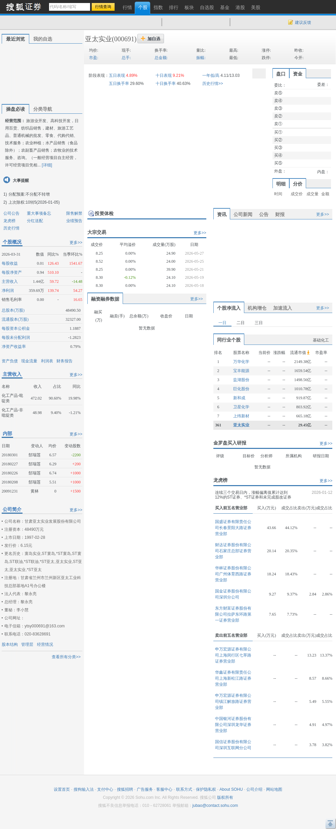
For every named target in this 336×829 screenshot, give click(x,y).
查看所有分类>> (66, 657)
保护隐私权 (206, 789)
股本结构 (10, 644)
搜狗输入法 (84, 789)
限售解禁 (74, 213)
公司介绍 (254, 789)
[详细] (47, 165)
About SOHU (231, 789)
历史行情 (11, 228)
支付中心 (105, 789)
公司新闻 (243, 214)
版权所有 (225, 797)
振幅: (200, 57)
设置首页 (62, 789)
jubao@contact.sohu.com (215, 805)
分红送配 (35, 220)
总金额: (161, 57)
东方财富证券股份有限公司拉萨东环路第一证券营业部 (233, 614)
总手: (126, 57)
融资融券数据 (105, 299)
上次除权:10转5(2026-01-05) (34, 202)
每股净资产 (12, 272)
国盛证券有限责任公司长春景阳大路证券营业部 (233, 527)
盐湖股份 (241, 379)
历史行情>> (212, 83)
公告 (263, 214)
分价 (297, 184)
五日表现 (117, 75)
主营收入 (10, 281)
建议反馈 (303, 22)
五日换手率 (119, 83)
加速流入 (282, 308)
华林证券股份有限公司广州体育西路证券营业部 (233, 574)
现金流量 (29, 361)
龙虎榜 (9, 220)
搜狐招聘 (125, 789)
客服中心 (164, 789)
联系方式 (184, 789)
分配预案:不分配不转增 (29, 194)
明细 (281, 184)
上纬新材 (241, 416)
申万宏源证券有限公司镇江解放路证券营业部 (233, 701)
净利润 (8, 290)
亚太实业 (98, 39)
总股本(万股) (13, 310)
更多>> (76, 242)
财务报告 (64, 361)
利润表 (47, 361)
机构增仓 (257, 308)
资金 (297, 73)
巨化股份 (241, 388)
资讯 (221, 214)
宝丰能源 (241, 370)
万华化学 (241, 361)
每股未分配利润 (16, 337)
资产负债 (10, 361)
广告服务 (145, 789)
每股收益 (10, 263)
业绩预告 (74, 220)
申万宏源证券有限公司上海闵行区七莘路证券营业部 (233, 655)
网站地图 (274, 789)
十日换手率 (166, 83)
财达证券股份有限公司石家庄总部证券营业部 (233, 550)
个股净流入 (229, 308)
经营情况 (45, 644)
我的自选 (42, 39)
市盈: (93, 57)
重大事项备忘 (39, 213)
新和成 (239, 398)
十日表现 (164, 75)
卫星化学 (241, 407)
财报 (280, 214)
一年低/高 (210, 75)
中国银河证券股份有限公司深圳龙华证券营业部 (233, 724)
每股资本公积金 (16, 328)
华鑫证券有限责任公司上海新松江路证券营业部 (233, 678)
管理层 (27, 644)
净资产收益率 (14, 346)
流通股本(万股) (15, 319)
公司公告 (11, 213)
